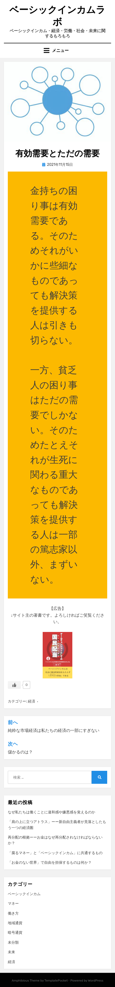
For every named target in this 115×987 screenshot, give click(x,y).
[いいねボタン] (14, 685)
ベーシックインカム (24, 894)
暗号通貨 (15, 932)
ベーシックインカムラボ (57, 16)
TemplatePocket (56, 980)
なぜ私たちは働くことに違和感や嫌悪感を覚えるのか (51, 812)
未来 (11, 952)
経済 (31, 701)
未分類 (13, 942)
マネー (13, 903)
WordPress (95, 980)
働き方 (13, 913)
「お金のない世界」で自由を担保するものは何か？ (50, 862)
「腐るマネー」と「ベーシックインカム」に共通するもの (55, 853)
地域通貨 (15, 923)
